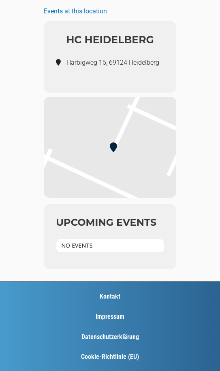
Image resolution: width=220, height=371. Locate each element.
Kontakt (110, 296)
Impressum (110, 316)
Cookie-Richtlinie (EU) (110, 356)
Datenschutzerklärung (110, 337)
